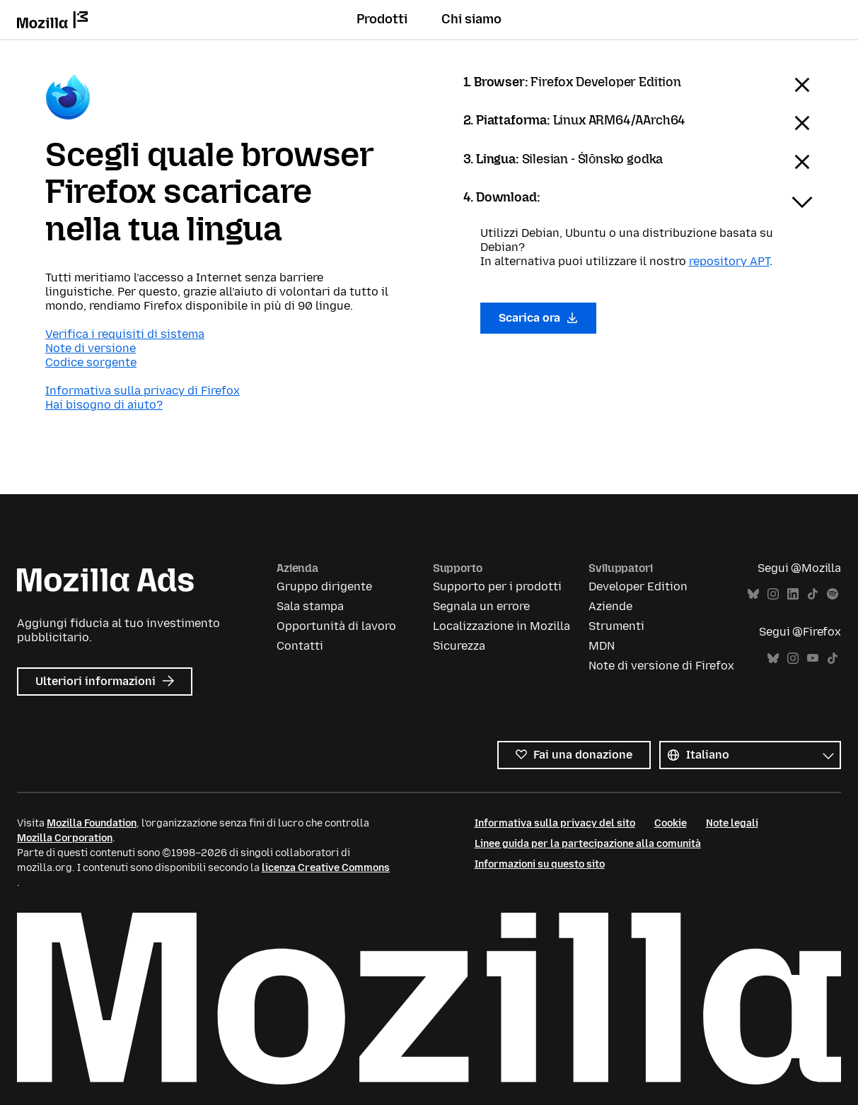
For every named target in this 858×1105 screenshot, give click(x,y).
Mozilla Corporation (64, 838)
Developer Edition (638, 586)
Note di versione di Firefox (661, 665)
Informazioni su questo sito (540, 864)
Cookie (670, 823)
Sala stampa (310, 606)
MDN (602, 646)
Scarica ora (539, 318)
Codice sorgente (91, 362)
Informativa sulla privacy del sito (555, 823)
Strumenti (616, 626)
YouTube (812, 658)
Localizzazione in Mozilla (501, 626)
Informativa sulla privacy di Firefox (142, 390)
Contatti (300, 646)
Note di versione (90, 348)
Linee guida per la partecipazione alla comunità (588, 844)
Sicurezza (459, 646)
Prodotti (381, 19)
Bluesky (753, 594)
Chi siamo (471, 19)
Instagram (773, 594)
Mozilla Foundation (92, 823)
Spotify (832, 594)
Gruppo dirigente (324, 586)
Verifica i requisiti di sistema (124, 334)
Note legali (732, 823)
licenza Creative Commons (326, 868)
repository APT (729, 261)
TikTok (812, 594)
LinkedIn (792, 594)
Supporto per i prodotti (497, 586)
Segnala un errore (481, 606)
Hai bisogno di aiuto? (104, 404)
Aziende (610, 606)
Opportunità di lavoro (336, 626)
